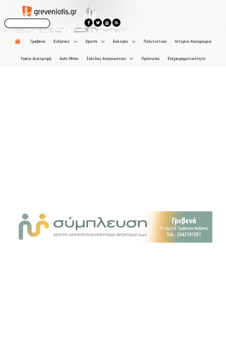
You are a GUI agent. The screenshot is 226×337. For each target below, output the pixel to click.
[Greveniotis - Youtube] (107, 23)
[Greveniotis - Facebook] (89, 23)
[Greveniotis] (49, 11)
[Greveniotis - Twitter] (98, 23)
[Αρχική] (18, 41)
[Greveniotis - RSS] (116, 23)
